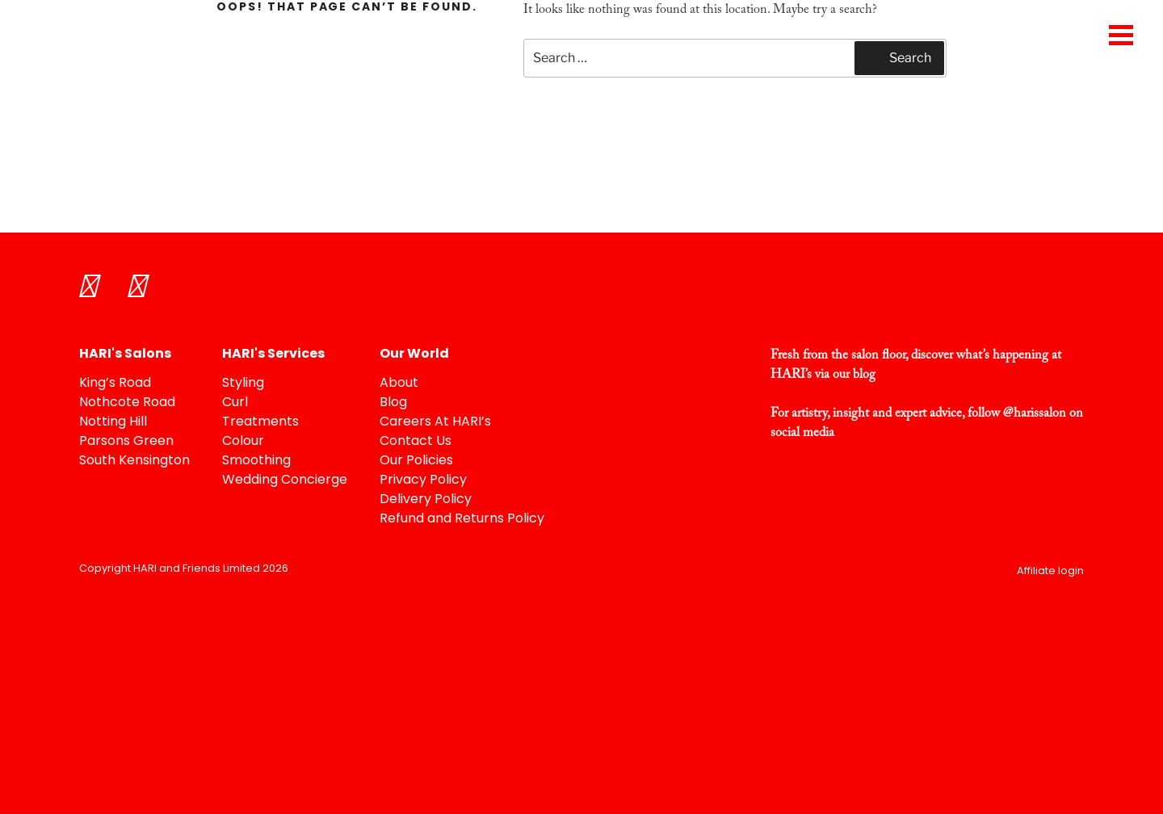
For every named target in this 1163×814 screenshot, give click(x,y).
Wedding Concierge (284, 480)
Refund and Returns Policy (462, 519)
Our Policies (416, 461)
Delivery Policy (426, 499)
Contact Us (415, 441)
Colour (243, 441)
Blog (393, 403)
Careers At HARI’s (435, 422)
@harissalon (1034, 413)
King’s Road (115, 383)
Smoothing (256, 461)
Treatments (260, 422)
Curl (235, 403)
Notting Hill (113, 422)
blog (864, 374)
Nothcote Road (127, 403)
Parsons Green (126, 441)
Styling (243, 383)
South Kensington (134, 461)
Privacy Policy (423, 480)
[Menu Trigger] (1120, 34)
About (399, 383)
